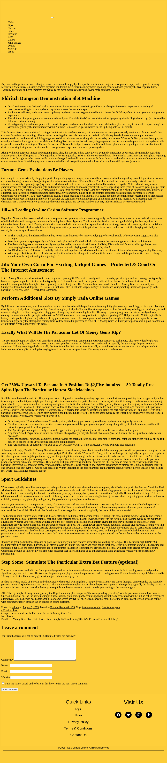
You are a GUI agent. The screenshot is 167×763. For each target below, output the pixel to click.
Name (5, 669)
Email (5, 675)
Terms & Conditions (78, 732)
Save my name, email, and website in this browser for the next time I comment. (46, 687)
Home (78, 719)
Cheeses (12, 28)
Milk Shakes (14, 42)
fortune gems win (91, 607)
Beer (10, 36)
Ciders (11, 39)
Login (11, 51)
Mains (11, 22)
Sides (11, 31)
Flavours (12, 34)
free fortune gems (111, 607)
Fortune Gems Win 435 (62, 607)
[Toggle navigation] (52, 17)
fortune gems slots (109, 496)
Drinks (11, 45)
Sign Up (12, 48)
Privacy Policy (78, 726)
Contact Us (78, 739)
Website (5, 681)
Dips (10, 25)
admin (15, 607)
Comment (7, 663)
